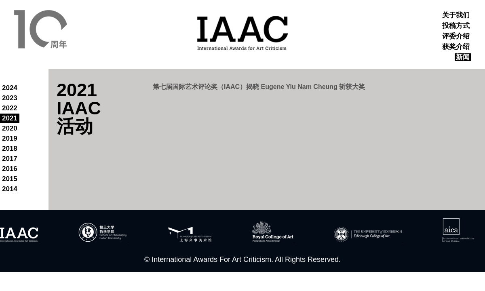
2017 (9, 158)
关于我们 (456, 15)
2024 (9, 88)
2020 (9, 128)
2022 (9, 108)
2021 (9, 118)
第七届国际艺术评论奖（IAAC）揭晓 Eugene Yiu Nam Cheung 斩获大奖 (259, 86)
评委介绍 (456, 36)
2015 (9, 179)
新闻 (463, 57)
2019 (9, 138)
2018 (9, 148)
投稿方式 (456, 26)
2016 (9, 169)
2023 (9, 98)
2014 (9, 189)
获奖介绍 (456, 47)
